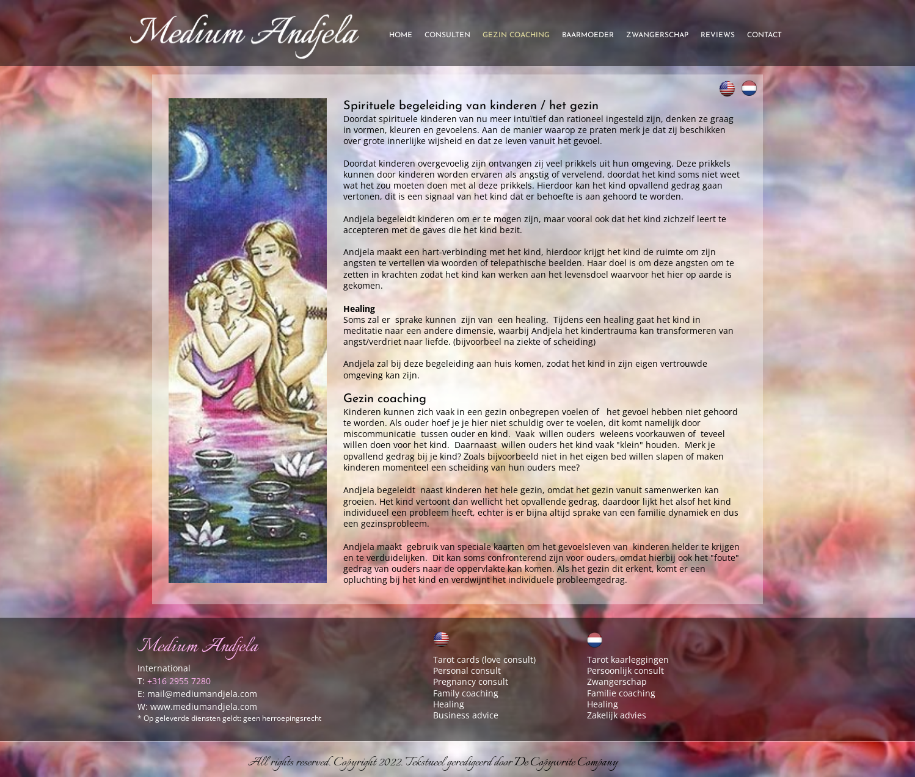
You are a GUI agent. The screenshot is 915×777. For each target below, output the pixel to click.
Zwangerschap (617, 681)
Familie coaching (621, 693)
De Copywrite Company (566, 763)
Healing (448, 704)
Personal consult (467, 670)
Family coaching (465, 693)
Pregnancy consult (470, 681)
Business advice (465, 715)
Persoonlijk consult (625, 670)
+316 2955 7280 (179, 681)
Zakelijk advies (616, 715)
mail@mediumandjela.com (202, 693)
